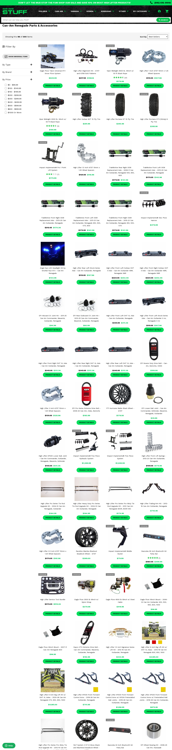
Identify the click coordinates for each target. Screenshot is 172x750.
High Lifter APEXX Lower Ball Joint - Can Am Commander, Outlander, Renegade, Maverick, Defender (53, 458)
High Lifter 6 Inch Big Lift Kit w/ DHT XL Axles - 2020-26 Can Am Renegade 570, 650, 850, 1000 (53, 697)
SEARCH (163, 20)
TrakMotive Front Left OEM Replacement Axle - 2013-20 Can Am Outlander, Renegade (154, 170)
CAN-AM (60, 11)
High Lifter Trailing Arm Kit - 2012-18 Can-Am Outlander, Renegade (154, 505)
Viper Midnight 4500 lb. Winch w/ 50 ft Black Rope (120, 72)
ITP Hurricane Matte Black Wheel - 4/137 (120, 409)
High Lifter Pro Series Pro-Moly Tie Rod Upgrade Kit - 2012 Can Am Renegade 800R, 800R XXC (120, 506)
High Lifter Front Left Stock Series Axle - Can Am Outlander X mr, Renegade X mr (154, 318)
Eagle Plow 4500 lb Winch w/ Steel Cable (120, 601)
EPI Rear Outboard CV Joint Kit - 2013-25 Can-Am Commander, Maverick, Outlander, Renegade (86, 318)
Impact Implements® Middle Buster (120, 552)
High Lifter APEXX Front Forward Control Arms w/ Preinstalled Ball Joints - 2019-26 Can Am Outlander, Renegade (154, 699)
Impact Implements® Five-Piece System (120, 457)
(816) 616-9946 (160, 2)
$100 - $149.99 (13, 88)
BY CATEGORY (141, 11)
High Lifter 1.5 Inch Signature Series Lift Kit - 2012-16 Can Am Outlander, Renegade (120, 649)
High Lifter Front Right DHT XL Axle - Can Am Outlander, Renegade (52, 364)
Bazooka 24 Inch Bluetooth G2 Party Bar (120, 746)
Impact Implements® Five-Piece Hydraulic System (86, 457)
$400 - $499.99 (13, 102)
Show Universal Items (16, 56)
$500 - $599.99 (13, 105)
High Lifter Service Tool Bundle (52, 599)
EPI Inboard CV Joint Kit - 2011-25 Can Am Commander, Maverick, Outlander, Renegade (53, 318)
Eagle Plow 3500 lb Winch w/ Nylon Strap (86, 601)
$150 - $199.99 (13, 92)
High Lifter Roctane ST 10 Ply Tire (120, 119)
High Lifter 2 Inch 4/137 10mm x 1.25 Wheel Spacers (52, 409)
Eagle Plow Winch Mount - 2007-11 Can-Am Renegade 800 (53, 648)
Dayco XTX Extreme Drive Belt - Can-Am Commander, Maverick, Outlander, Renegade (86, 649)
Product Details (53, 86)
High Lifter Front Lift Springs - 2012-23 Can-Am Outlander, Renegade (154, 458)
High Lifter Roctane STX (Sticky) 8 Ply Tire (154, 120)
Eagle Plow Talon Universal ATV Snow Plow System (52, 72)
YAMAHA (76, 11)
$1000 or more (13, 112)
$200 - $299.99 (13, 95)
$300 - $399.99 (13, 99)
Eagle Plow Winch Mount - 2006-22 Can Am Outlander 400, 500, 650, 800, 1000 (154, 602)
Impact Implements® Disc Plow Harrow (154, 219)
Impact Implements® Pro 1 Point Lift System (52, 169)
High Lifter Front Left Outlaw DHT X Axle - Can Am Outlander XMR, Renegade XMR (120, 270)
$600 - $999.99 (13, 109)
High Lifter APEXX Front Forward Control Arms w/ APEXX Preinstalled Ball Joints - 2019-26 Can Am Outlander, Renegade (120, 699)
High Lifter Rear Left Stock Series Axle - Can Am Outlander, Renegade (86, 269)
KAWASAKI (107, 11)
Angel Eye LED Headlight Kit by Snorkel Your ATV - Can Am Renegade (52, 270)
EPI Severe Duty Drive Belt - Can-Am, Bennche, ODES (154, 364)
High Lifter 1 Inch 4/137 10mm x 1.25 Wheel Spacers (154, 72)
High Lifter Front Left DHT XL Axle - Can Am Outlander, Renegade (120, 317)
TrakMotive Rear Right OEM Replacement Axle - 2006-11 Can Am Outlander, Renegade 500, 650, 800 (120, 171)
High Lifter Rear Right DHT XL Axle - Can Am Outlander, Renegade (86, 364)
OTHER (124, 11)
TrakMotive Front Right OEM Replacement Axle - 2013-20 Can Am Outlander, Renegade (53, 220)
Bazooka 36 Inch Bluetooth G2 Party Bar (154, 552)
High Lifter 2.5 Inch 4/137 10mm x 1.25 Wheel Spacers (52, 552)
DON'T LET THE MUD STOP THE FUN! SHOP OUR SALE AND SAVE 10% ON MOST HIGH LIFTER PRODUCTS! (74, 2)
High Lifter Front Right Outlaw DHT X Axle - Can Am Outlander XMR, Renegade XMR (154, 270)
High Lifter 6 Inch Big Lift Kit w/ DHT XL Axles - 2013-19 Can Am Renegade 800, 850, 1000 (154, 649)
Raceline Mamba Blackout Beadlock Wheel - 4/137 (86, 552)
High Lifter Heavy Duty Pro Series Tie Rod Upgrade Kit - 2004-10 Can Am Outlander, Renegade (86, 506)
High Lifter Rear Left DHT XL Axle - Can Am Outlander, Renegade (120, 364)
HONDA (91, 11)
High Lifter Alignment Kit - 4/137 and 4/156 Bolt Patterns (86, 72)
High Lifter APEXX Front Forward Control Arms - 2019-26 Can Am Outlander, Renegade (86, 697)
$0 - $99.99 (11, 85)
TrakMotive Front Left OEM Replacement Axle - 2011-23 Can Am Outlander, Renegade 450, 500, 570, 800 (86, 222)
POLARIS (44, 11)
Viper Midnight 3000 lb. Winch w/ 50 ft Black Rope (52, 120)
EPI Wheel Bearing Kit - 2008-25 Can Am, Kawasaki (154, 746)
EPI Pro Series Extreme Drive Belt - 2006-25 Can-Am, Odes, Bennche (86, 409)
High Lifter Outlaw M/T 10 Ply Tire (86, 119)
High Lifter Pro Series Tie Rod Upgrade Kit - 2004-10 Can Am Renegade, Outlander (52, 506)
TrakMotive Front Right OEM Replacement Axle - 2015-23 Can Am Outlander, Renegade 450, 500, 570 (120, 222)
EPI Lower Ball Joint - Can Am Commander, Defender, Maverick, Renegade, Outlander (154, 410)
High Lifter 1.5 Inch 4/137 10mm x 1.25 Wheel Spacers (86, 169)
